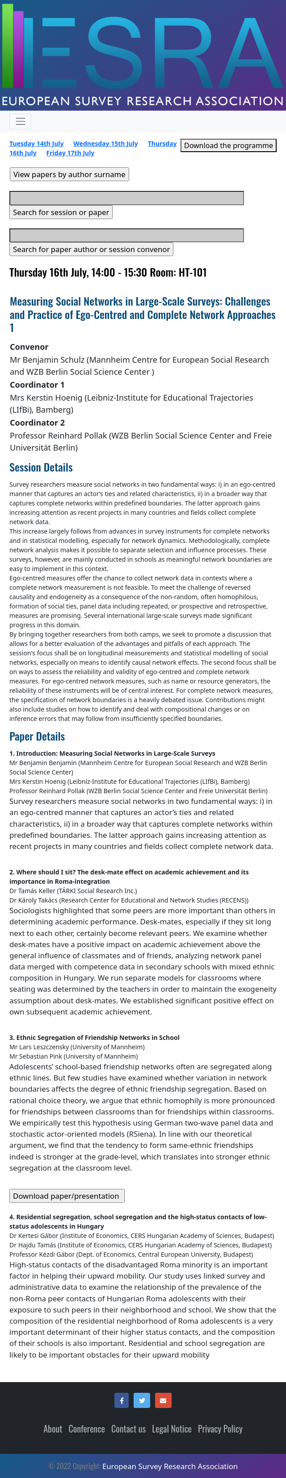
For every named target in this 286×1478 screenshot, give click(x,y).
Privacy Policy (220, 1428)
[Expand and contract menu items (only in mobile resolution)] (20, 121)
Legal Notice (172, 1428)
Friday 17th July (70, 153)
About (52, 1428)
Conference (87, 1428)
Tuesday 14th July (36, 143)
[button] (121, 1400)
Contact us (128, 1428)
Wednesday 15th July (105, 143)
